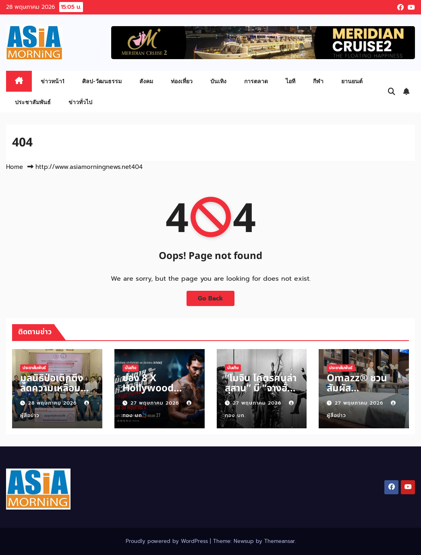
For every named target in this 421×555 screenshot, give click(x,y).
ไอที (290, 81)
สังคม (146, 81)
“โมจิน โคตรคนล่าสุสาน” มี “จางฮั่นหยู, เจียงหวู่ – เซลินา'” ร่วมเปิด (261, 393)
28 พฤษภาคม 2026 (53, 403)
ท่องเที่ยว (182, 81)
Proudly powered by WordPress (168, 541)
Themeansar (279, 541)
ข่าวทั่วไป (80, 102)
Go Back (210, 298)
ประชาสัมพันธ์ (33, 102)
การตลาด (256, 81)
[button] (391, 91)
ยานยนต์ (352, 81)
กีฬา (318, 81)
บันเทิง (218, 81)
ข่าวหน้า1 (52, 81)
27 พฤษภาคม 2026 (156, 403)
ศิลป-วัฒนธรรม (102, 81)
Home (14, 166)
